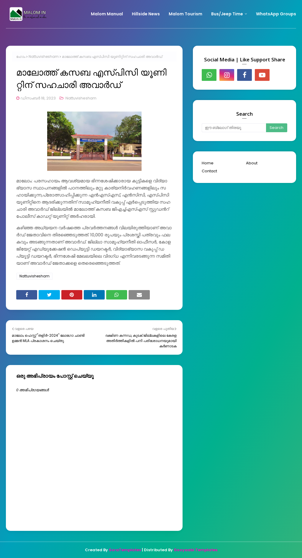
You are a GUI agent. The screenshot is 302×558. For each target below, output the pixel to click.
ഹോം (20, 56)
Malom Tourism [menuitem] (185, 14)
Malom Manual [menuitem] (107, 14)
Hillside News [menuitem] (146, 14)
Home (208, 163)
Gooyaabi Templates (195, 550)
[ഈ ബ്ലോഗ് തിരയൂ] (234, 127)
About (251, 163)
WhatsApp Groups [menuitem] (276, 14)
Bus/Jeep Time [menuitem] (227, 14)
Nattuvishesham (44, 56)
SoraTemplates (125, 550)
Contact (209, 171)
